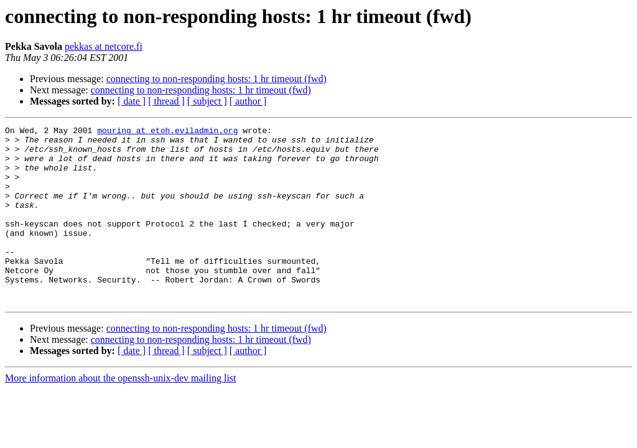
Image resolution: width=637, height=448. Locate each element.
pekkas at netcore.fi (103, 46)
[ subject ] (207, 101)
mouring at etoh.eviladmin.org (167, 132)
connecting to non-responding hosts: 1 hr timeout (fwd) (216, 78)
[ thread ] (166, 101)
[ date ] (132, 101)
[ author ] (248, 101)
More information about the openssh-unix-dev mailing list (120, 413)
